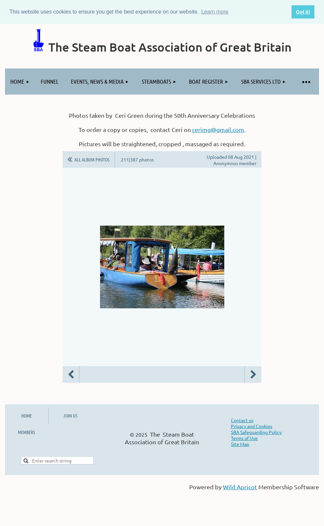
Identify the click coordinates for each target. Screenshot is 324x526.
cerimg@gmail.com (218, 129)
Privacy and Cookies (251, 426)
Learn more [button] (214, 12)
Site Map (240, 444)
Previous (71, 374)
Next (253, 374)
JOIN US (70, 415)
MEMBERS (26, 432)
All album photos (92, 159)
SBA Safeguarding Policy (256, 432)
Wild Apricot (240, 486)
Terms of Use (244, 438)
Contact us (242, 420)
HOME (26, 415)
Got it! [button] (303, 12)
